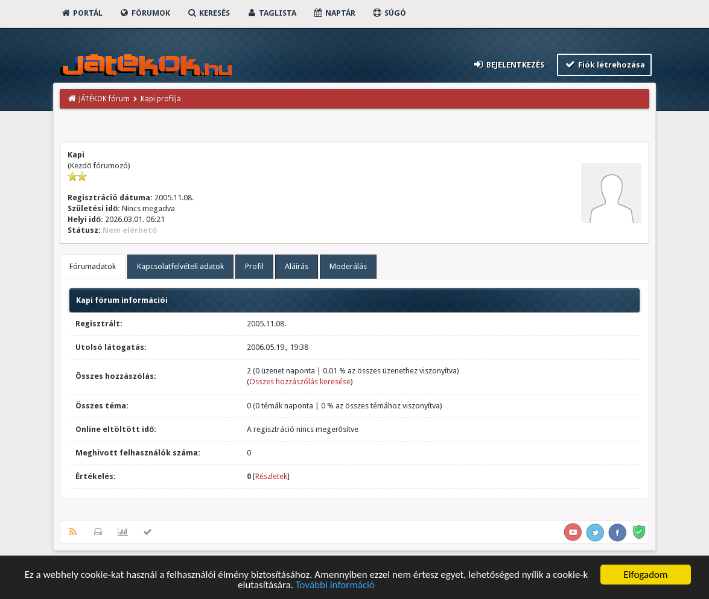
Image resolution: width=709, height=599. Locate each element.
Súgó (389, 12)
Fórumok (144, 12)
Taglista (271, 12)
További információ (335, 585)
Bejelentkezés (508, 64)
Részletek (271, 476)
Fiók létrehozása (604, 64)
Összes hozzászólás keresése (300, 381)
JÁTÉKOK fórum (104, 99)
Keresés (208, 12)
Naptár (334, 12)
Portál (81, 12)
